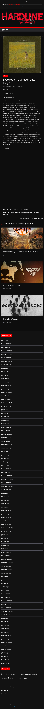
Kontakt (3, 694)
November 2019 (5, 604)
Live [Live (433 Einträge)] (18, 673)
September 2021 (6, 528)
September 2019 (6, 611)
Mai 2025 (3, 375)
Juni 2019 (3, 621)
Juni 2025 (3, 371)
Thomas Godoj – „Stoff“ (12, 285)
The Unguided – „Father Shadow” (31, 218)
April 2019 (4, 628)
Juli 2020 (3, 576)
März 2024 (4, 424)
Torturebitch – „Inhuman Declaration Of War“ (20, 252)
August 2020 (4, 573)
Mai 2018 (3, 656)
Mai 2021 (3, 542)
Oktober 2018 (5, 649)
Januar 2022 (4, 514)
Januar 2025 (4, 389)
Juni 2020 (3, 580)
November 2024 (5, 396)
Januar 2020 (4, 597)
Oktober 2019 (5, 608)
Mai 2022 (3, 500)
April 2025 (4, 378)
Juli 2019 (3, 618)
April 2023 (4, 462)
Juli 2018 (3, 653)
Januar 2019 (4, 639)
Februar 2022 (5, 510)
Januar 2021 (4, 555)
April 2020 (4, 587)
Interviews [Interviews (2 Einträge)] (13, 674)
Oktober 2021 (5, 524)
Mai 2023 (3, 458)
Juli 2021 (3, 535)
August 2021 (4, 531)
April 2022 (4, 503)
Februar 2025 (5, 385)
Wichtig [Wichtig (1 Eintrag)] (28, 678)
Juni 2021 (3, 538)
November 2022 (5, 479)
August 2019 (4, 614)
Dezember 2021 (5, 517)
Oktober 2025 (5, 357)
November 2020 (5, 562)
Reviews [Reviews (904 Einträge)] (12, 678)
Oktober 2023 (5, 441)
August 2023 (4, 448)
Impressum (4, 690)
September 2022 (6, 486)
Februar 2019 (5, 635)
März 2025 (4, 382)
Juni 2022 (3, 496)
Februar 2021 (5, 552)
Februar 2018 (5, 663)
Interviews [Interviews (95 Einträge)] (5, 674)
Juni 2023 (3, 455)
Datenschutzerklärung (7, 687)
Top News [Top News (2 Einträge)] (23, 678)
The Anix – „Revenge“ (11, 319)
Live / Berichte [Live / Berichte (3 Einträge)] (23, 674)
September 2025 (6, 361)
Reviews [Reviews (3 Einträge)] (19, 678)
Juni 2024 (3, 413)
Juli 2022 (3, 493)
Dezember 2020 (5, 559)
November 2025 (5, 354)
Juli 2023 (3, 451)
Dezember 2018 (5, 642)
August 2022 (4, 489)
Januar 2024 (4, 430)
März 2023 (4, 465)
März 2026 (4, 340)
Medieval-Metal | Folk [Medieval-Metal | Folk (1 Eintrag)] (32, 674)
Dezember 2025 (5, 351)
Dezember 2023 (5, 434)
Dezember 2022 (5, 476)
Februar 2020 (5, 594)
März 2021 (4, 548)
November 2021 (5, 521)
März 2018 (4, 660)
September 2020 (6, 569)
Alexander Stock (19, 86)
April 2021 (4, 545)
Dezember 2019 (5, 601)
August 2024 (4, 406)
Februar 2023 (5, 469)
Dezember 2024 (5, 392)
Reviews (5, 75)
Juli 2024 (3, 410)
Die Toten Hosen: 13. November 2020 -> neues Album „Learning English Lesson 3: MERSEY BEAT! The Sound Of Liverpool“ (20, 212)
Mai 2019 (3, 625)
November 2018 (5, 646)
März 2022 (4, 507)
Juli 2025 (3, 368)
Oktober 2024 (5, 399)
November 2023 (5, 437)
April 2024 (4, 420)
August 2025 (4, 364)
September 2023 (6, 444)
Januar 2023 (4, 472)
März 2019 (4, 632)
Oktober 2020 (5, 566)
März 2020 (4, 590)
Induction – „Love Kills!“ (14, 4)
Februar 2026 (5, 344)
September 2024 (6, 403)
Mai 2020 (3, 583)
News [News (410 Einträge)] (4, 678)
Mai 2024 (3, 417)
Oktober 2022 (5, 483)
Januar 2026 (4, 347)
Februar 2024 (5, 427)
